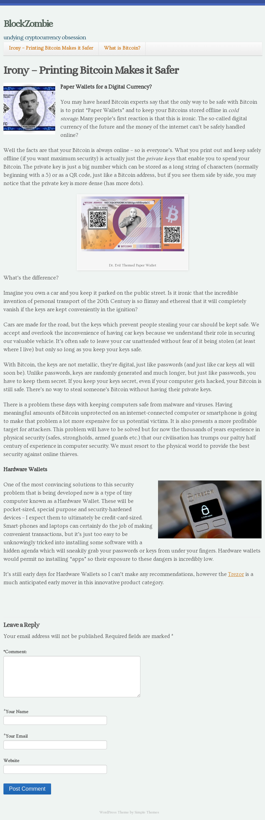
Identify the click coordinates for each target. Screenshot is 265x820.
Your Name (17, 711)
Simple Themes (147, 812)
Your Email (17, 736)
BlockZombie (27, 23)
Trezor (236, 574)
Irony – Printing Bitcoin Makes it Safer (51, 48)
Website (11, 760)
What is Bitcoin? (122, 48)
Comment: (15, 651)
